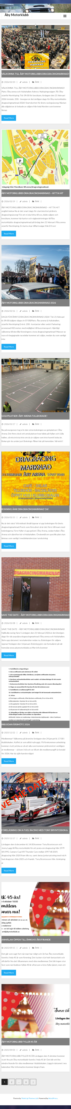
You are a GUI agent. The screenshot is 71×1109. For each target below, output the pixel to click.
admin (25, 82)
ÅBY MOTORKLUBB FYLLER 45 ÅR (19, 1041)
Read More (9, 118)
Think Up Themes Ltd (29, 1098)
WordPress (53, 1098)
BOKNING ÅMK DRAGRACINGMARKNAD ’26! (25, 509)
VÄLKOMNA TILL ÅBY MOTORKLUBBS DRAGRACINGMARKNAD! (35, 73)
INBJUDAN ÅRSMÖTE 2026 (15, 724)
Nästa (33, 1082)
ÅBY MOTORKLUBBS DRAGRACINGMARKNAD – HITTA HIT (32, 193)
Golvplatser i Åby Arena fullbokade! (24, 416)
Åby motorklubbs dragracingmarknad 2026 (28, 302)
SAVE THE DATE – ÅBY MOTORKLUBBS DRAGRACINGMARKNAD (35, 615)
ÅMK (37, 82)
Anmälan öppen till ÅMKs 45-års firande (26, 939)
